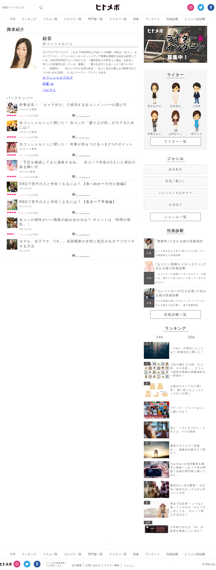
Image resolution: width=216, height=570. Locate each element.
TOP (12, 19)
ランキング (29, 19)
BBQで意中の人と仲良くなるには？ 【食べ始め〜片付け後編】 (73, 184)
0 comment (81, 138)
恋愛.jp (48, 83)
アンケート (152, 19)
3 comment (81, 116)
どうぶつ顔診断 (195, 19)
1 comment (81, 177)
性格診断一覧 (175, 314)
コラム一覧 (50, 19)
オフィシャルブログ (58, 77)
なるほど (175, 204)
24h (159, 337)
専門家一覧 (95, 19)
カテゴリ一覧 (73, 19)
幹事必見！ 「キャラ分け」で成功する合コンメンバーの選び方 (73, 105)
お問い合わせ (93, 565)
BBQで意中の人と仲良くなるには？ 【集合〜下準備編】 (67, 202)
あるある (175, 169)
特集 (136, 19)
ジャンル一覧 (175, 217)
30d (191, 337)
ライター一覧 (118, 19)
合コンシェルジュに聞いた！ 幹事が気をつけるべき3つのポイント (76, 144)
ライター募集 (111, 565)
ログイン (129, 565)
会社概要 (77, 565)
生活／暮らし (175, 181)
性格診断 (172, 19)
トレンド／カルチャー (175, 192)
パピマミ (49, 90)
